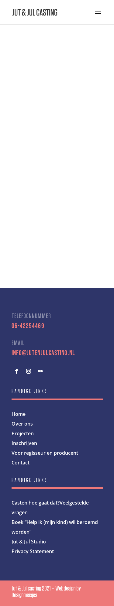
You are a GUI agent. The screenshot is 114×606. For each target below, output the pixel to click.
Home (19, 414)
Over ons (22, 423)
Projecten (23, 433)
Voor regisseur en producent (45, 453)
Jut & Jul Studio (29, 541)
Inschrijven (24, 443)
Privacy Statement (33, 551)
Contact (20, 462)
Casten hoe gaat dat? (36, 502)
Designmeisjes (24, 595)
